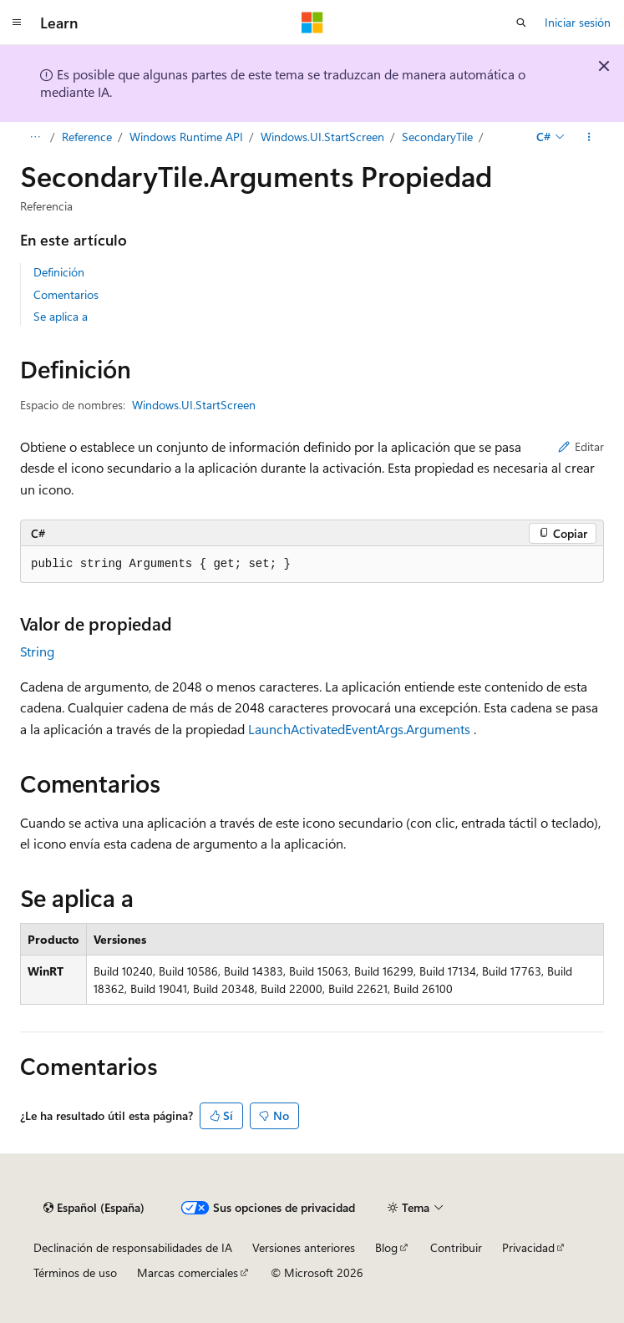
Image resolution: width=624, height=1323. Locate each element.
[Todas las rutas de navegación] (34, 137)
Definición (58, 272)
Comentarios (66, 294)
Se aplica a (60, 316)
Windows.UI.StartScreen (322, 136)
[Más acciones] (589, 137)
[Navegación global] (16, 23)
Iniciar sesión (578, 22)
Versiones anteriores (303, 1247)
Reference (87, 136)
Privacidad (528, 1247)
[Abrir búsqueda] (521, 23)
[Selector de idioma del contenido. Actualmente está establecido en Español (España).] (94, 1207)
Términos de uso (75, 1272)
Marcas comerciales (187, 1272)
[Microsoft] (312, 22)
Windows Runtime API (186, 136)
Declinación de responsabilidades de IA (132, 1247)
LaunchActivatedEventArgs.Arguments (359, 729)
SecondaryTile (437, 136)
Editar (581, 446)
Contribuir (456, 1247)
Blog (386, 1247)
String (37, 651)
